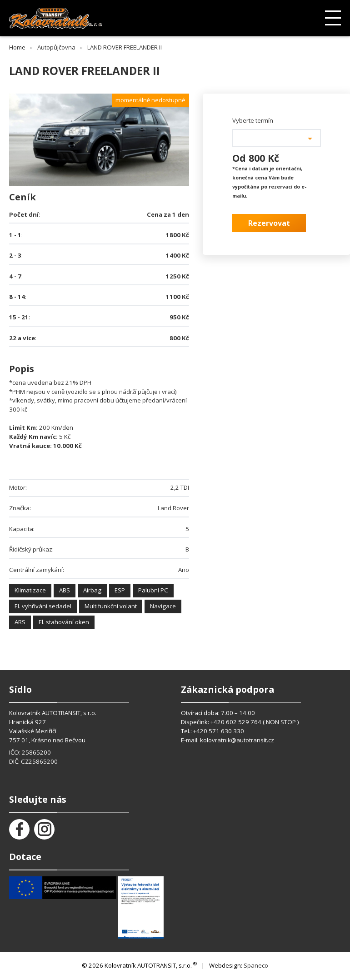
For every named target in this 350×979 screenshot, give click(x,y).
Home (17, 47)
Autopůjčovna (56, 47)
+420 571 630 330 (218, 731)
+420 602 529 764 (236, 722)
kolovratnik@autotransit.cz (237, 740)
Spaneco (256, 965)
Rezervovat (269, 223)
